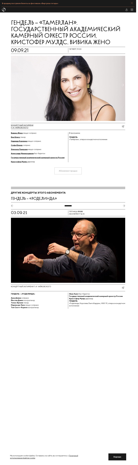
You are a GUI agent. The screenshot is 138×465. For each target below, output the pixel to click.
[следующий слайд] (124, 205)
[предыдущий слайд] (12, 205)
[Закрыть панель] (132, 3)
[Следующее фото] (122, 88)
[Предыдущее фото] (13, 88)
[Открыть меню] (132, 9)
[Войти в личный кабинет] (126, 9)
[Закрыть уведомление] (117, 456)
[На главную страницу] (57, 9)
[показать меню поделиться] (123, 126)
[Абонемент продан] (68, 170)
